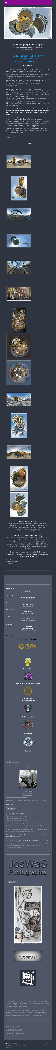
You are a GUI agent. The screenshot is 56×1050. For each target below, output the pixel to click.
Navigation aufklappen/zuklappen (28, 2)
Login (48, 1043)
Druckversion (10, 1043)
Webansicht (47, 1045)
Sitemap (18, 1043)
